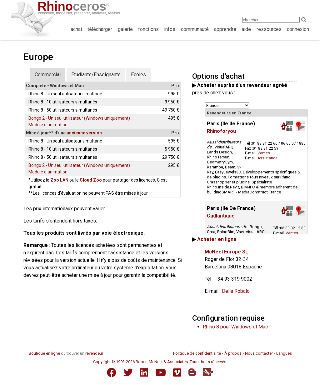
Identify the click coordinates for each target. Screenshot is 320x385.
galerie (125, 29)
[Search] (306, 20)
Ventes (264, 153)
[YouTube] (160, 372)
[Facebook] (111, 372)
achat (76, 29)
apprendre (225, 29)
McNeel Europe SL (226, 252)
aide (246, 29)
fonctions (148, 29)
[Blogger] (192, 372)
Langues (284, 353)
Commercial (48, 75)
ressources (269, 29)
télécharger (100, 29)
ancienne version (84, 132)
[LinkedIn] (144, 372)
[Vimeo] (177, 372)
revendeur (94, 353)
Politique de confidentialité (197, 353)
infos (169, 29)
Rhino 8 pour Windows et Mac (235, 327)
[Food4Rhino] (208, 372)
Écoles (138, 75)
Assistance (268, 158)
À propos (233, 353)
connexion (298, 29)
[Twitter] (128, 372)
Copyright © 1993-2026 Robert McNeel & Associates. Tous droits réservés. (160, 361)
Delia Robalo (236, 291)
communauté (195, 29)
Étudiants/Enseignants (96, 75)
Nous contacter (259, 353)
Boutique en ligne (44, 353)
